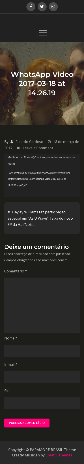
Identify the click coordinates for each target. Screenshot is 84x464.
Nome (10, 338)
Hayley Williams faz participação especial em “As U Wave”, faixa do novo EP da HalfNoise (40, 218)
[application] (42, 175)
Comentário (15, 271)
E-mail (10, 364)
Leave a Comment (38, 147)
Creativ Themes (58, 455)
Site (7, 390)
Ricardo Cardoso (29, 141)
